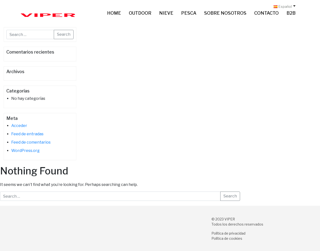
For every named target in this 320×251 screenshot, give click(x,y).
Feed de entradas (27, 134)
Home (114, 13)
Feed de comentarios (31, 142)
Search (63, 34)
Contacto (266, 13)
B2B (291, 13)
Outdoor (140, 13)
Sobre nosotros (225, 13)
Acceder (19, 125)
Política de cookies (226, 238)
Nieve (166, 13)
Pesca (188, 13)
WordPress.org (25, 150)
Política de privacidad (228, 233)
